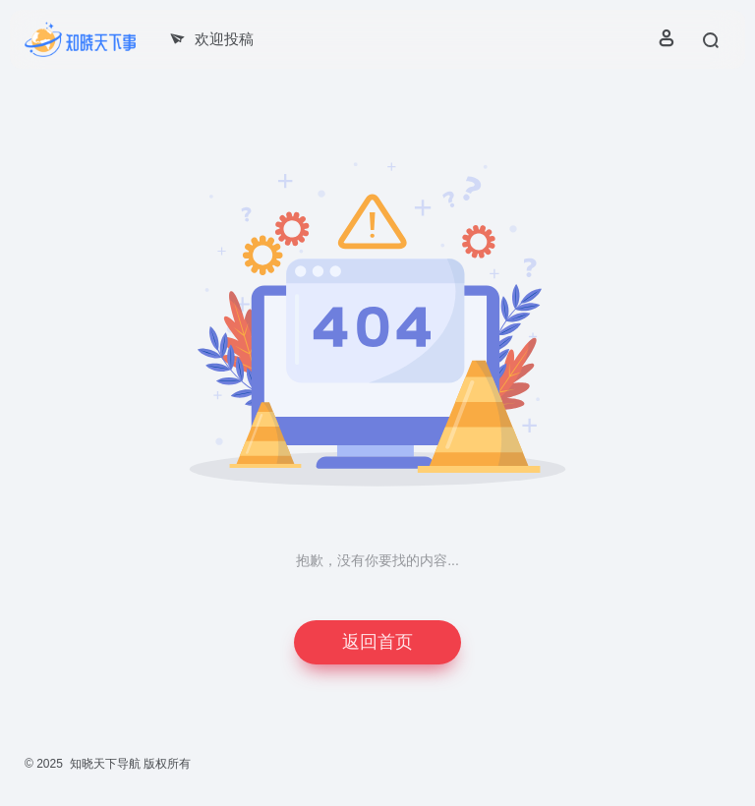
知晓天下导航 (105, 764)
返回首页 (377, 642)
